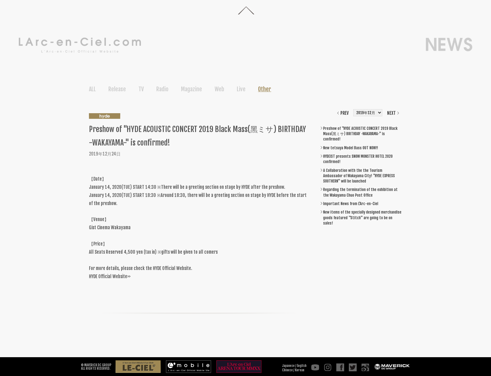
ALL (92, 89)
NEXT (391, 113)
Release (117, 89)
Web (219, 89)
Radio (162, 89)
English (302, 366)
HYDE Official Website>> (110, 276)
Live (241, 89)
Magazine (191, 89)
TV (141, 89)
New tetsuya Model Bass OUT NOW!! (350, 148)
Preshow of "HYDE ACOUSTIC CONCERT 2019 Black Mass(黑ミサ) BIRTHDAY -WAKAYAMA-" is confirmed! (360, 134)
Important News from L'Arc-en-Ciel (350, 203)
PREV (344, 113)
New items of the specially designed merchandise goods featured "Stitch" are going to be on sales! (362, 217)
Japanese (288, 366)
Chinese (287, 370)
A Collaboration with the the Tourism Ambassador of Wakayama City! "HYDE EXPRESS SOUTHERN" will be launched (359, 176)
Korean (299, 370)
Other (264, 89)
